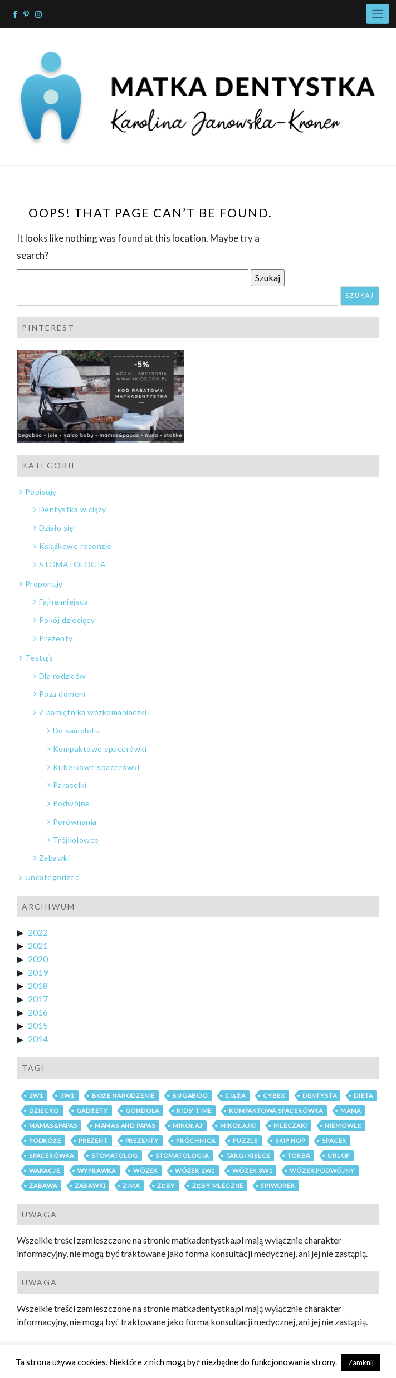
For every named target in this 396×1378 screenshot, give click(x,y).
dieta (363, 1095)
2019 (38, 972)
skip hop (290, 1140)
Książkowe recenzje (75, 546)
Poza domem (62, 693)
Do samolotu (76, 730)
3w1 (67, 1095)
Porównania (75, 821)
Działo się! (58, 527)
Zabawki (54, 857)
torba (298, 1155)
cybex (274, 1095)
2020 (38, 958)
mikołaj (188, 1125)
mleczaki (290, 1125)
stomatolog (114, 1155)
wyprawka (96, 1170)
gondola (142, 1110)
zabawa (43, 1185)
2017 (38, 998)
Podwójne (71, 803)
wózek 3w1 (252, 1170)
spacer (334, 1140)
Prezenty (56, 638)
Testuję (39, 657)
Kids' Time (194, 1110)
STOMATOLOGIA (72, 564)
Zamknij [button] (361, 1362)
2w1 (36, 1095)
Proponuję (44, 583)
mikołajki (238, 1125)
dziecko (44, 1110)
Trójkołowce (76, 840)
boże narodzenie (123, 1095)
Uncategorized (52, 877)
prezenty (142, 1140)
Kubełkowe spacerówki (96, 767)
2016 (38, 1012)
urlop (338, 1155)
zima (131, 1185)
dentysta (319, 1095)
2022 (38, 932)
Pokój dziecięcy (67, 620)
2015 (38, 1025)
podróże (45, 1140)
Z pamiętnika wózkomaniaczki (93, 712)
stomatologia (182, 1155)
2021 (38, 945)
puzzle (245, 1140)
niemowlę (343, 1125)
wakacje (44, 1170)
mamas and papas (125, 1125)
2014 (38, 1039)
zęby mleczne (217, 1185)
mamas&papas (53, 1125)
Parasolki (70, 785)
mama (350, 1110)
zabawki (90, 1185)
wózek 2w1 (195, 1170)
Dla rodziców (62, 676)
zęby (166, 1185)
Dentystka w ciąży (72, 509)
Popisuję (40, 491)
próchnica (196, 1140)
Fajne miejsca (64, 601)
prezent (93, 1140)
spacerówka (51, 1155)
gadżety (92, 1110)
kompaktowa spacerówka (276, 1110)
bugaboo (190, 1095)
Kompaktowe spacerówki (100, 748)
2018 (38, 985)
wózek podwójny (322, 1170)
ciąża (235, 1095)
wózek (145, 1170)
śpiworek (278, 1185)
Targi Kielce (248, 1155)
